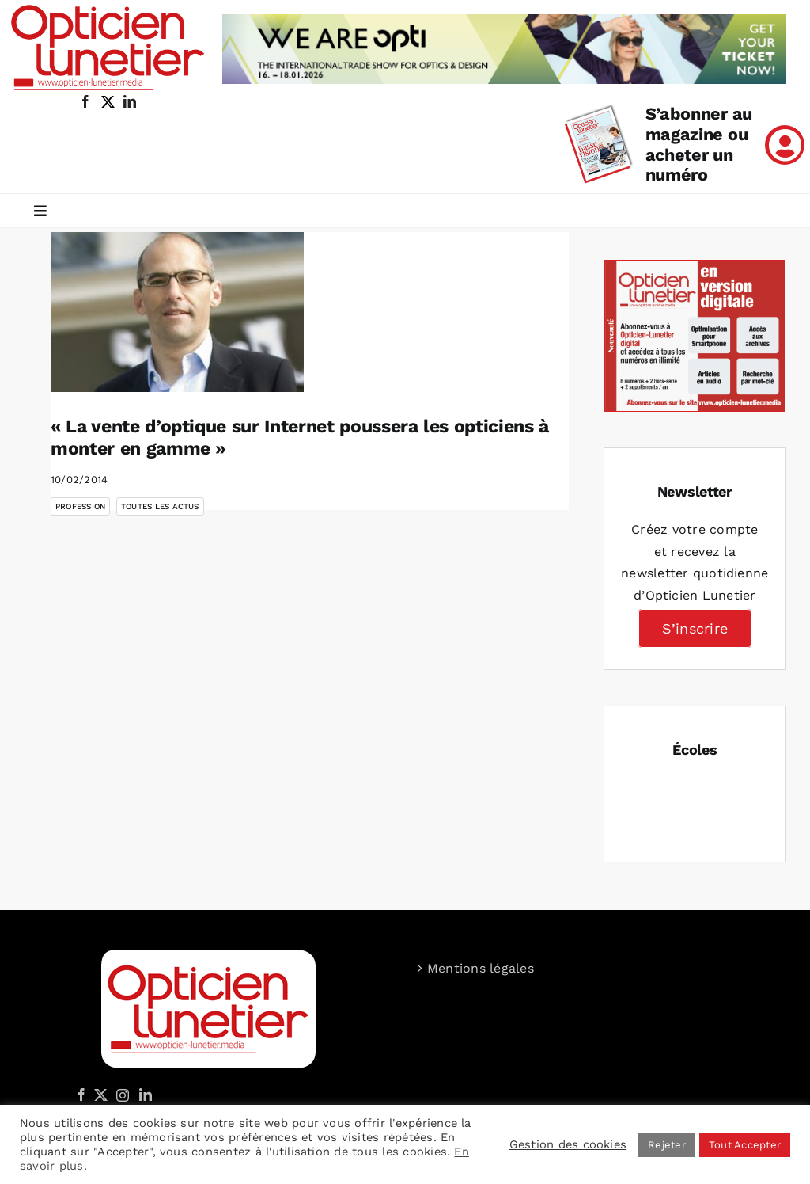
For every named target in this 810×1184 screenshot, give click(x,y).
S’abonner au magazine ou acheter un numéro (698, 144)
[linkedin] (129, 101)
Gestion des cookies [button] (568, 1144)
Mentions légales (480, 968)
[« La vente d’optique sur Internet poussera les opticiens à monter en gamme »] (177, 312)
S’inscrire (695, 628)
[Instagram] (120, 1094)
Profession (80, 506)
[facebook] (85, 101)
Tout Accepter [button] (745, 1145)
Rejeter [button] (667, 1145)
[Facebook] (81, 1094)
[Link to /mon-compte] (784, 145)
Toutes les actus (160, 506)
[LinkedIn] (145, 1094)
